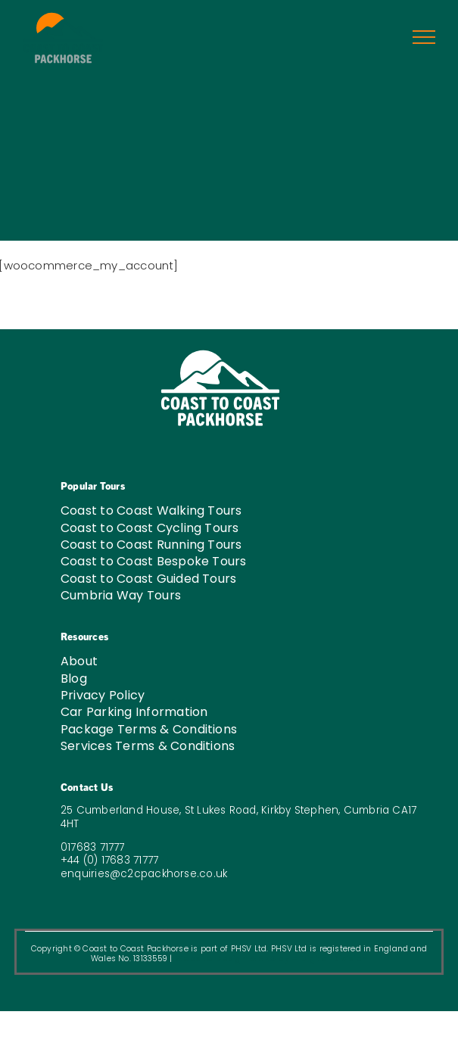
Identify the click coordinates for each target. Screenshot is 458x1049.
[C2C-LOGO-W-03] (220, 354)
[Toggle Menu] (424, 37)
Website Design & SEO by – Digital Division (271, 958)
